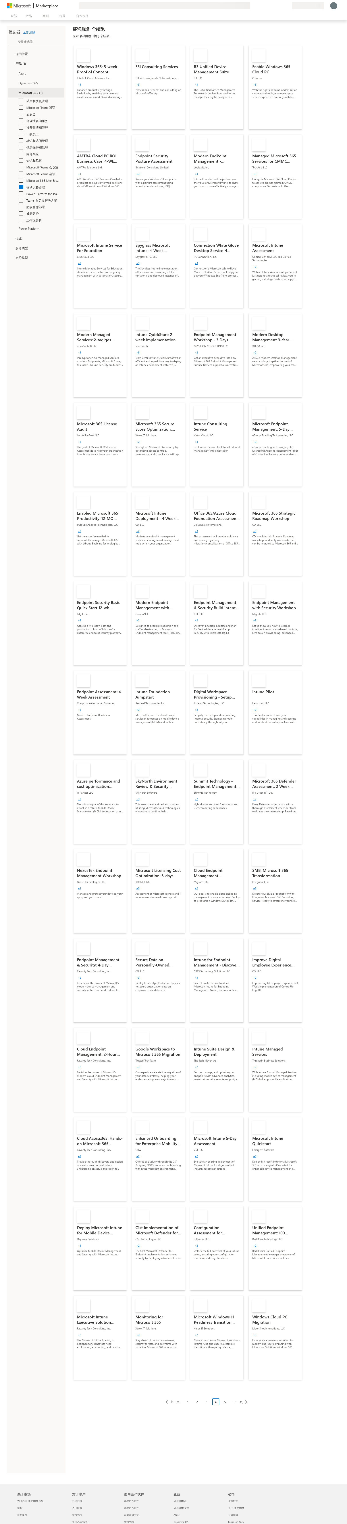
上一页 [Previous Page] (174, 1402)
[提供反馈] (272, 5)
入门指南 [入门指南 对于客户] (77, 1507)
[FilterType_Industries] (11, 238)
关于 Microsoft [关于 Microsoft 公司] (236, 1507)
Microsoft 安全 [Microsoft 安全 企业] (181, 1507)
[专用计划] (288, 5)
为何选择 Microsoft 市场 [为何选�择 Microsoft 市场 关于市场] (30, 1500)
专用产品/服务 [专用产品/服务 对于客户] (80, 1522)
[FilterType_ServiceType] (11, 247)
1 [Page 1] (188, 1402)
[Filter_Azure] (14, 73)
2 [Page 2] (197, 1402)
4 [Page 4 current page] (216, 1402)
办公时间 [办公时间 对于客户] (77, 1500)
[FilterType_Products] (11, 63)
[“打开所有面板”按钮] (13, 15)
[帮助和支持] (278, 5)
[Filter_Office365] (14, 92)
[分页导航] (206, 1405)
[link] (100, 87)
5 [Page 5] (225, 1402)
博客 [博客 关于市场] (19, 1507)
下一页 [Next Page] (238, 1402)
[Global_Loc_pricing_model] (11, 257)
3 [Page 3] (206, 1402)
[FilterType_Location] (11, 53)
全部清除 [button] (29, 32)
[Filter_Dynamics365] (14, 83)
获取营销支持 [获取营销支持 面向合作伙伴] (131, 1514)
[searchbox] (40, 41)
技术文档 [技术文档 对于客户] (77, 1514)
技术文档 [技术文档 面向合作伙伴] (129, 1522)
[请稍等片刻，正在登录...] (334, 5)
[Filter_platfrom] (14, 228)
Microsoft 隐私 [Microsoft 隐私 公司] (236, 1522)
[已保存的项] (283, 5)
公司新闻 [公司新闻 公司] (233, 1514)
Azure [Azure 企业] (177, 1514)
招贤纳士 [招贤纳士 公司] (233, 1500)
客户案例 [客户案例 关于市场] (22, 1514)
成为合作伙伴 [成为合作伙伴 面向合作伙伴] (131, 1500)
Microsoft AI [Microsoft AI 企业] (180, 1500)
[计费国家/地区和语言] (308, 5)
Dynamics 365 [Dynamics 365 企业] (181, 1522)
